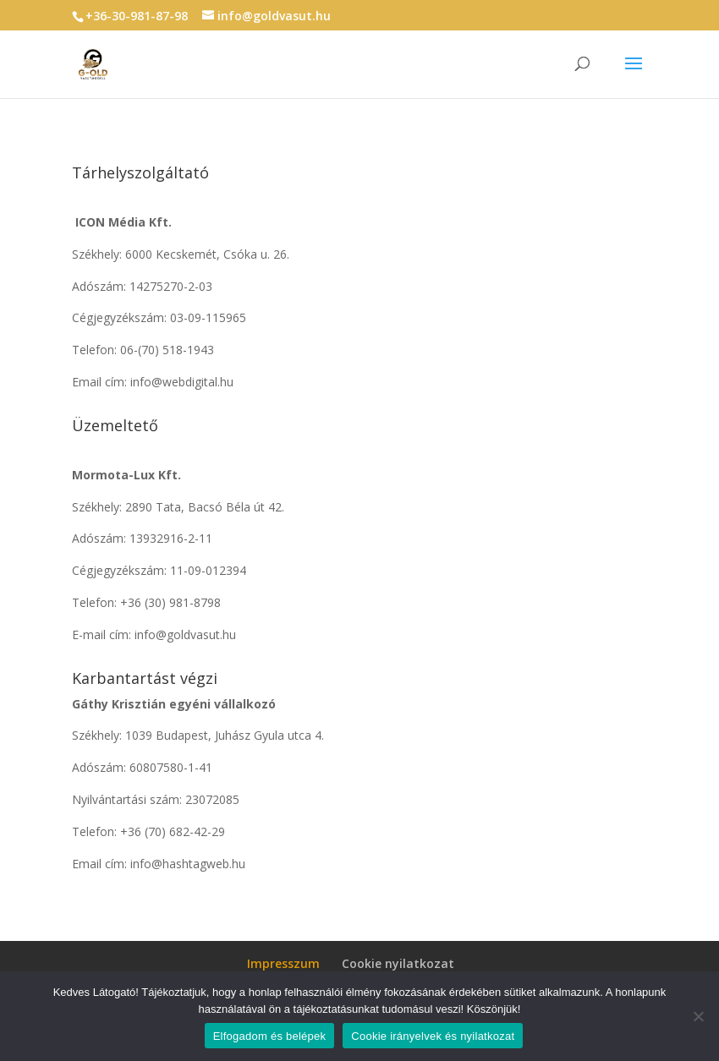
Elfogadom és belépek (270, 1036)
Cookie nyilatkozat (398, 963)
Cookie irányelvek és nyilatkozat (432, 1036)
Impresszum (283, 963)
